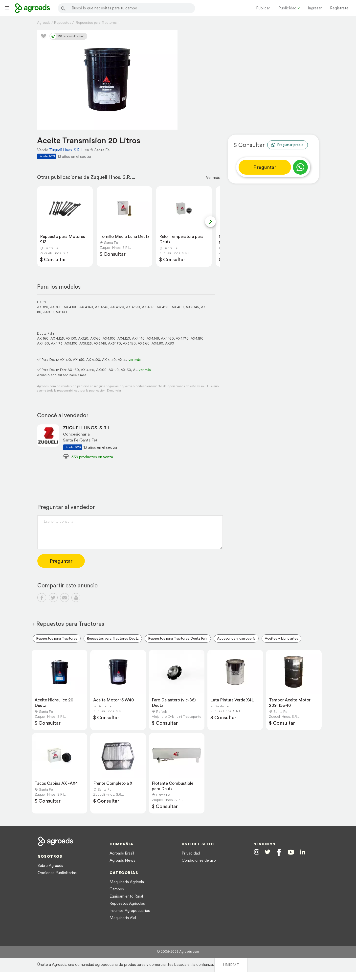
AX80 (169, 343)
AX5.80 (157, 343)
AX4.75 (57, 343)
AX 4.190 (133, 307)
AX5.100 (71, 343)
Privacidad (191, 853)
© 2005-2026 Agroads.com (178, 951)
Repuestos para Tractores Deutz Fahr (178, 638)
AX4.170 (182, 338)
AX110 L (62, 312)
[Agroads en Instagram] (256, 851)
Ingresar (315, 7)
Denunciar (114, 390)
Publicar (263, 7)
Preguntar (264, 167)
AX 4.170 (117, 307)
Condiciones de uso (199, 860)
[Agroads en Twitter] (267, 851)
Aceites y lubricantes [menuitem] (281, 638)
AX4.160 (167, 338)
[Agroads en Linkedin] (302, 852)
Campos (117, 888)
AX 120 (42, 307)
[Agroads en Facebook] (279, 852)
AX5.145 (100, 343)
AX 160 (56, 307)
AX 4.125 (57, 338)
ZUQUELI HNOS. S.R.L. (87, 428)
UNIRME (231, 964)
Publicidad (287, 7)
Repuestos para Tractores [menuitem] (56, 638)
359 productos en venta (92, 456)
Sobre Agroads (50, 865)
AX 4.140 (86, 307)
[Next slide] (210, 221)
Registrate (339, 7)
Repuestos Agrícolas (127, 903)
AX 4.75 (148, 307)
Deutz (41, 302)
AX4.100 (109, 338)
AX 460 (178, 307)
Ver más (213, 177)
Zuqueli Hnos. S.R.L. (66, 149)
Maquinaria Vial (123, 917)
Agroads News (122, 860)
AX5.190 (129, 343)
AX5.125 (85, 343)
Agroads (43, 22)
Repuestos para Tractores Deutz (113, 638)
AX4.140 (138, 338)
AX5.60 (144, 343)
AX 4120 (163, 307)
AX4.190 (197, 338)
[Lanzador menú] (7, 7)
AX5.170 (114, 343)
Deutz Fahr (45, 333)
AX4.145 (153, 338)
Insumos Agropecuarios (130, 910)
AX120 (83, 338)
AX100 (48, 312)
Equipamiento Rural (126, 896)
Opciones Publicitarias (57, 872)
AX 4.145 (101, 307)
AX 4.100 (70, 307)
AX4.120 (123, 338)
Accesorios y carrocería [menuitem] (236, 638)
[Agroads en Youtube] (291, 852)
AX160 (95, 338)
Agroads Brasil (122, 853)
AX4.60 (43, 343)
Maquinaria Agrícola (127, 881)
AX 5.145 (192, 307)
